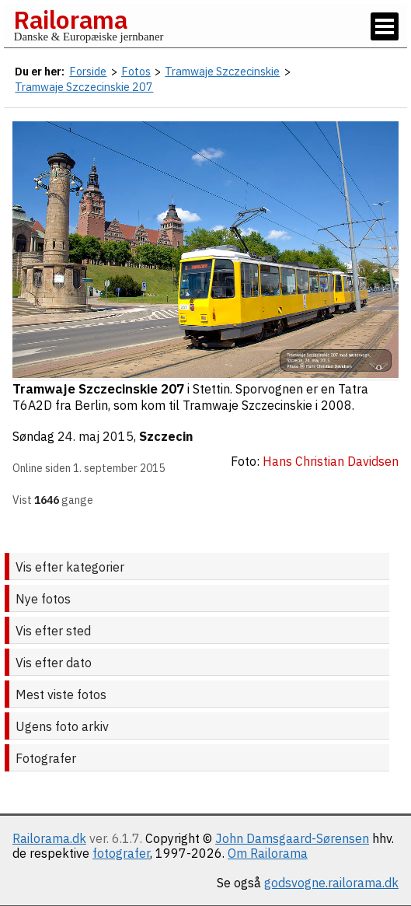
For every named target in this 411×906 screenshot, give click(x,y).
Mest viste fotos (61, 694)
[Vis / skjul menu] (385, 26)
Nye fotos (43, 599)
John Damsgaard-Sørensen (292, 838)
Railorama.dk (49, 838)
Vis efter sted (53, 630)
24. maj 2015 (95, 436)
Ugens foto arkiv (62, 726)
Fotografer (46, 758)
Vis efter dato (54, 662)
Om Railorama (268, 853)
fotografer (121, 853)
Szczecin (166, 436)
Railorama (70, 19)
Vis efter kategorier (70, 567)
